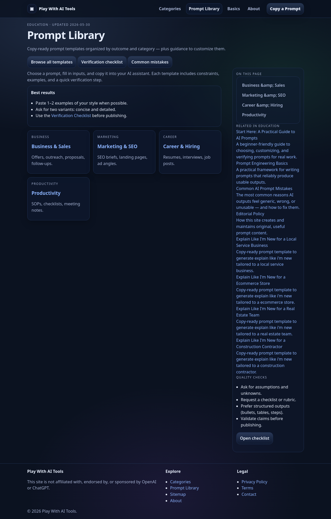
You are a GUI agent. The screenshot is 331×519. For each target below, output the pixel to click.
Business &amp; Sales (263, 85)
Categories (170, 8)
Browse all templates (52, 62)
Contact (249, 494)
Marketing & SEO (117, 146)
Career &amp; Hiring (262, 105)
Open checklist (254, 438)
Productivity (46, 193)
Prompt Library (204, 8)
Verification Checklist (71, 115)
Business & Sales (51, 146)
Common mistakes (149, 62)
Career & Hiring (181, 146)
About (254, 8)
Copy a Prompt (285, 8)
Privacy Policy (254, 482)
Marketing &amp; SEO (264, 95)
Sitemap (178, 494)
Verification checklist (102, 62)
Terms (247, 488)
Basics (233, 8)
